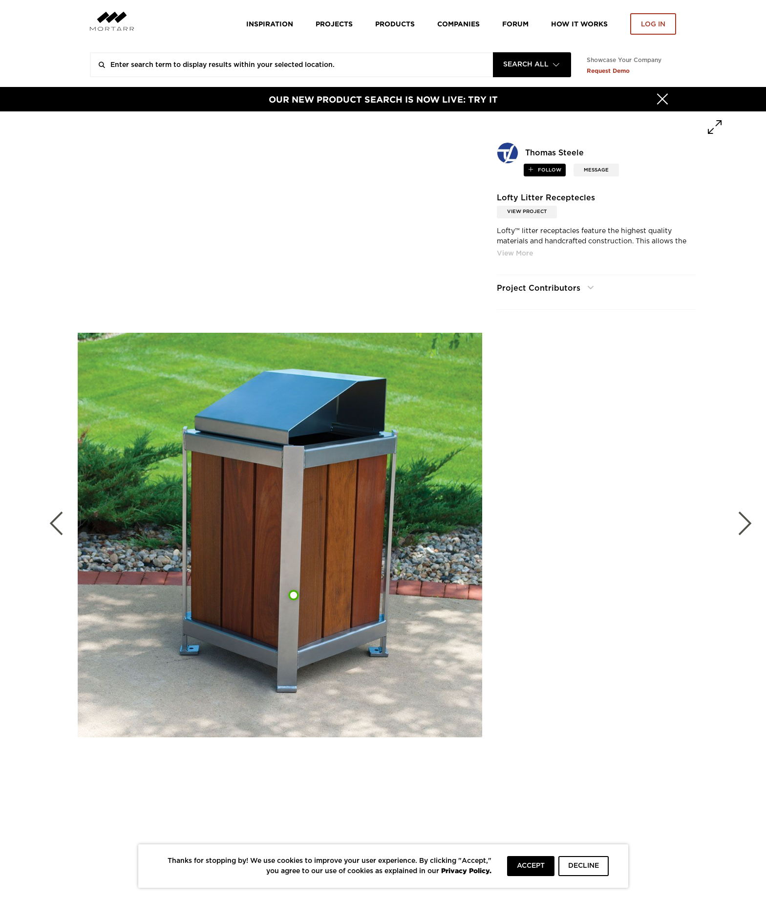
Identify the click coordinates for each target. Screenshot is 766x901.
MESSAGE (596, 170)
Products (395, 23)
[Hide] (662, 99)
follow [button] (548, 170)
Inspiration (269, 23)
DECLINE (583, 865)
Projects (334, 23)
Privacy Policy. (466, 870)
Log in (653, 24)
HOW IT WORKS (579, 23)
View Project (527, 211)
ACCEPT (531, 865)
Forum (515, 23)
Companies (458, 23)
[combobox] (532, 64)
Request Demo (608, 70)
